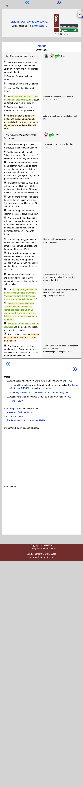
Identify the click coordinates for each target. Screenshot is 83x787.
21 (5, 334)
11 (5, 182)
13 (5, 210)
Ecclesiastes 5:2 (40, 26)
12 (5, 196)
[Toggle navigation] (7, 6)
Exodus (41, 45)
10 (5, 162)
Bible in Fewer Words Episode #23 (30, 21)
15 (5, 239)
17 (5, 274)
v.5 (70, 381)
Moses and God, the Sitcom (20, 412)
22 (5, 345)
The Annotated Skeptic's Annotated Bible (26, 420)
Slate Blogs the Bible (14, 408)
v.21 (69, 397)
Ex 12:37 (73, 385)
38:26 (12, 388)
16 (5, 253)
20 (5, 323)
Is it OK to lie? (16, 401)
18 (5, 289)
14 (5, 217)
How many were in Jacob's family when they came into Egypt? (38, 392)
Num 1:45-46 (22, 388)
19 (5, 303)
